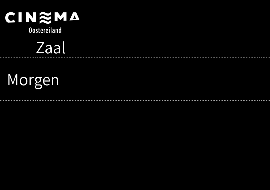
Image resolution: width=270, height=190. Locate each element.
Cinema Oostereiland (48, 22)
